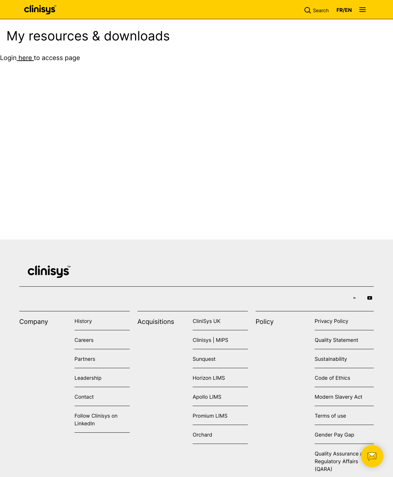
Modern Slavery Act (338, 397)
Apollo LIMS (207, 397)
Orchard (202, 434)
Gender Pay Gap (334, 434)
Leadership (87, 378)
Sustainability (331, 359)
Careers (83, 340)
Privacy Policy (331, 321)
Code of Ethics (332, 378)
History (83, 321)
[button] (318, 9)
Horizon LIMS (209, 378)
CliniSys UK (207, 321)
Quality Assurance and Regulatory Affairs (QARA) (342, 461)
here (25, 58)
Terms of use (330, 415)
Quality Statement (336, 340)
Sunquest (204, 359)
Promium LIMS (210, 415)
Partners (84, 359)
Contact (84, 397)
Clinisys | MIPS (210, 340)
